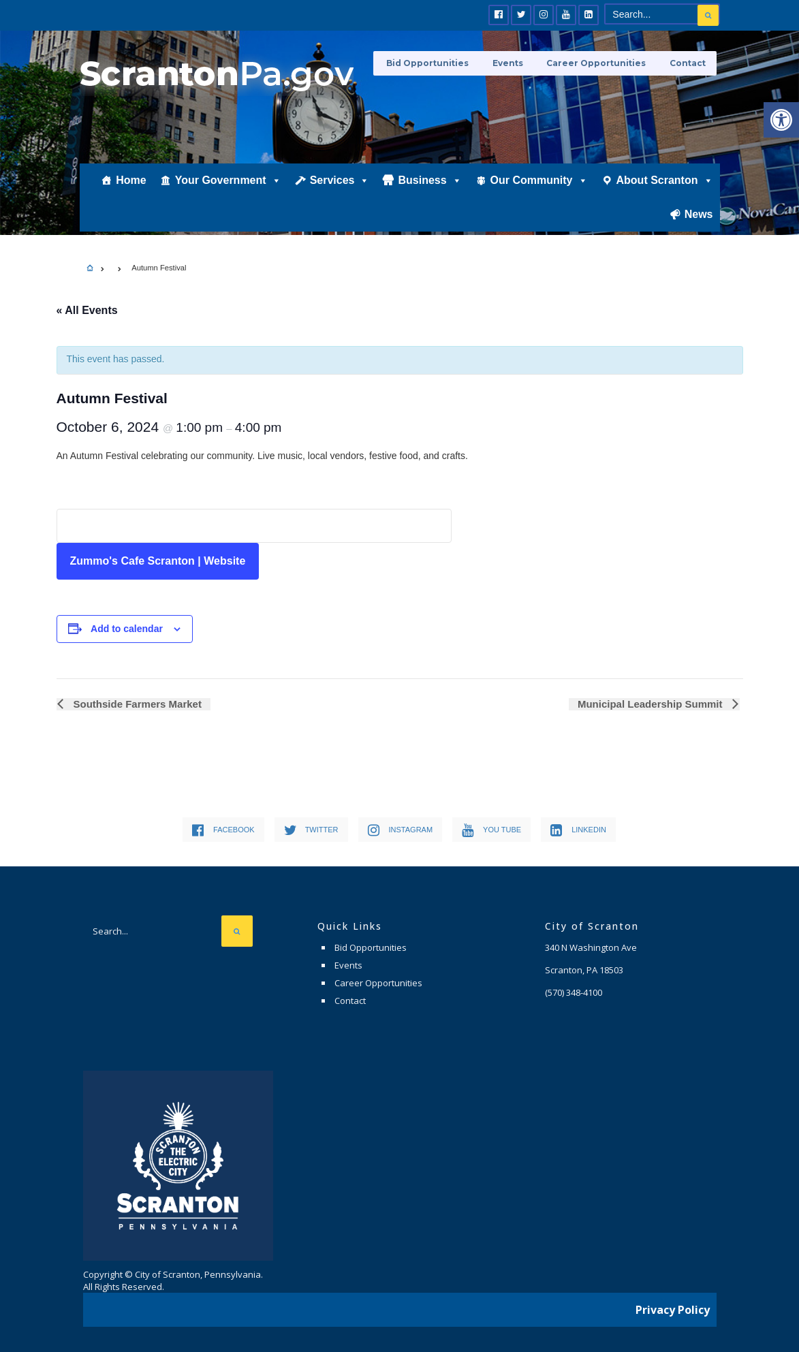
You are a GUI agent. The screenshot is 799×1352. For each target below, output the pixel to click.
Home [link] (131, 188)
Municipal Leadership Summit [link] (653, 704)
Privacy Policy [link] (673, 1307)
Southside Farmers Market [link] (135, 704)
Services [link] (340, 189)
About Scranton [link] (664, 189)
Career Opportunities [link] (600, 63)
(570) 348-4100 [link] (573, 992)
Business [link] (429, 189)
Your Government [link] (228, 189)
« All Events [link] (87, 310)
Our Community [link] (539, 189)
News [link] (699, 222)
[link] (781, 120)
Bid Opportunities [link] (437, 63)
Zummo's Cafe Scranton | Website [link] (158, 561)
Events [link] (514, 63)
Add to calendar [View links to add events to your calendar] (127, 628)
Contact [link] (688, 63)
